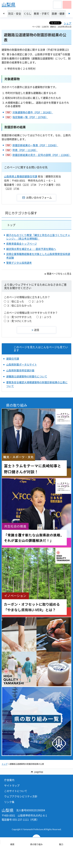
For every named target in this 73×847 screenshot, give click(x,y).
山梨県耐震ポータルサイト (21, 364)
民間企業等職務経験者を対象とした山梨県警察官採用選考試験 (38, 255)
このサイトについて (15, 791)
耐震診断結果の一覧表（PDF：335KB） (35, 145)
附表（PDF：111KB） (25, 150)
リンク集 (9, 802)
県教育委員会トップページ (21, 243)
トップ (11, 225)
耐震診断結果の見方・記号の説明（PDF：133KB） (41, 155)
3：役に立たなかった (19, 305)
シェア (67, 23)
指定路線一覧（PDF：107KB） (30, 117)
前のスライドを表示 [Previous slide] (3, 13)
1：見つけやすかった (19, 317)
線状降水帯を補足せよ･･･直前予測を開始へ (31, 249)
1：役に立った (15, 301)
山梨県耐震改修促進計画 (20, 370)
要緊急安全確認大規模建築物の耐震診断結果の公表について (37, 384)
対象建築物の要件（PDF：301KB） (32, 112)
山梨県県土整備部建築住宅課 (20, 176)
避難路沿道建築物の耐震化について (26, 376)
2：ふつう (38, 301)
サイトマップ (11, 785)
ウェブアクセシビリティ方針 (20, 796)
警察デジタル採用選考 (19, 263)
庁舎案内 (9, 780)
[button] (57, 5)
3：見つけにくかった (19, 321)
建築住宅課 (12, 358)
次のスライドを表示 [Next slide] (69, 13)
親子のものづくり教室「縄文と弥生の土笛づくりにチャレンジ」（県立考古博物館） (38, 236)
